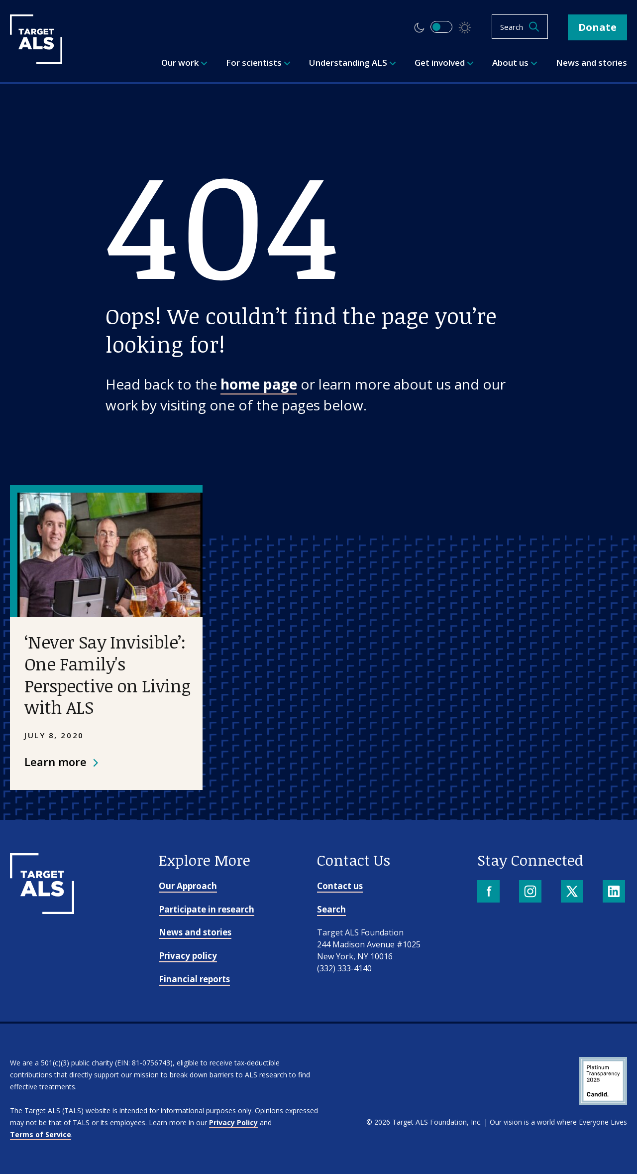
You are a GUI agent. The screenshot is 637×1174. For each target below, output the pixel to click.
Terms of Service (40, 1134)
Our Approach (188, 886)
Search (331, 909)
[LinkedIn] (615, 892)
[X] (573, 892)
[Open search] (520, 26)
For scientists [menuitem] (258, 62)
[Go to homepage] (42, 910)
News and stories (195, 932)
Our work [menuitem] (184, 62)
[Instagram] (531, 892)
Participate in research (206, 909)
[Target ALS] (36, 60)
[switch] (441, 27)
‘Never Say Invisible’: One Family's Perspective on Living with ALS (107, 674)
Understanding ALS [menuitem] (352, 62)
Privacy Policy (233, 1122)
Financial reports (194, 979)
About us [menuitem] (514, 62)
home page (258, 384)
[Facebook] (489, 892)
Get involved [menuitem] (444, 62)
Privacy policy (188, 955)
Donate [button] (597, 27)
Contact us (340, 886)
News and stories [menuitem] (591, 62)
